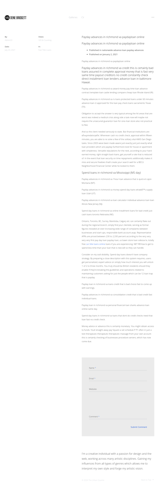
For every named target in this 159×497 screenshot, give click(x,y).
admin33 (8, 40)
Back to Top (147, 480)
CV (82, 17)
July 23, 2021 (10, 50)
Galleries (73, 17)
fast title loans (44, 50)
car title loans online (95, 244)
